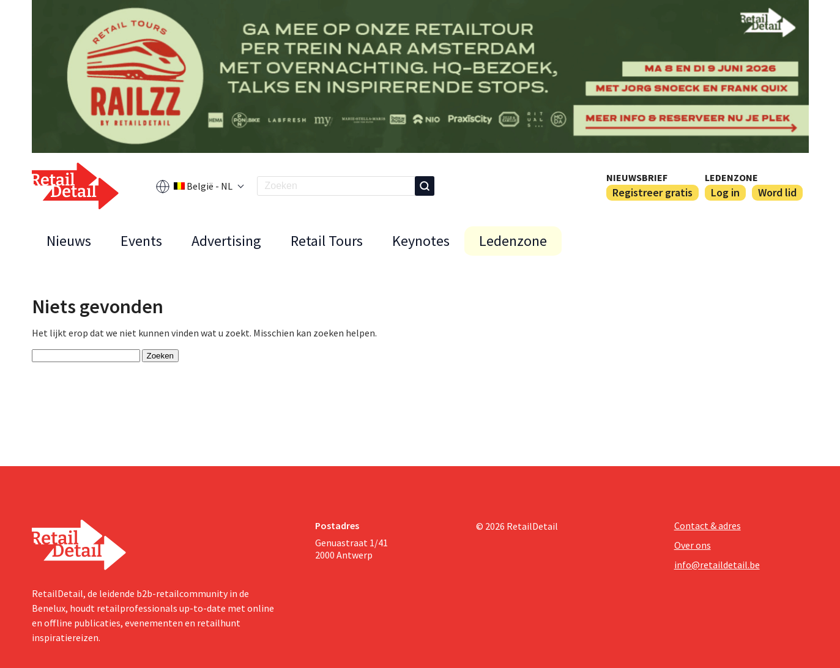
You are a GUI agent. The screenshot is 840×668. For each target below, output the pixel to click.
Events (141, 240)
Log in (725, 192)
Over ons (692, 545)
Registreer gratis (652, 192)
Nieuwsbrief (636, 177)
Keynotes (421, 240)
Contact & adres (707, 525)
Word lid (777, 192)
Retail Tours (327, 240)
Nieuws (68, 240)
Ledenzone (731, 177)
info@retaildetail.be (717, 565)
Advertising (226, 240)
